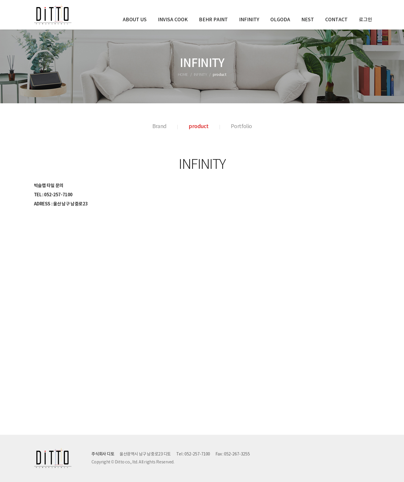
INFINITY (249, 19)
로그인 (365, 19)
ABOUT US (135, 19)
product (198, 126)
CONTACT (336, 19)
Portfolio (241, 126)
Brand (159, 126)
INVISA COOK (173, 19)
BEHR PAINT (213, 19)
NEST (307, 19)
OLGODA (280, 19)
